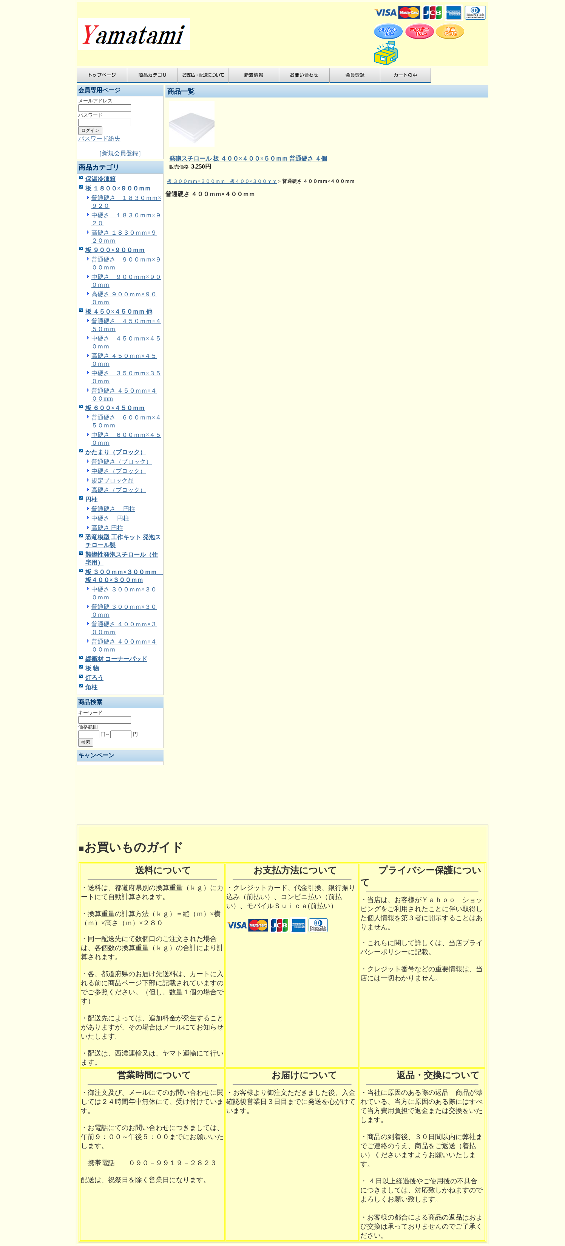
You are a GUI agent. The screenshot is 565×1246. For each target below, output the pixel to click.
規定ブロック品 (112, 480)
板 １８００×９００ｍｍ (118, 188)
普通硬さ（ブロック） (121, 461)
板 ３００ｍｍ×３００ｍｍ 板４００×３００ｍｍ (222, 181)
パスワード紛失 (99, 138)
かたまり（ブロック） (115, 452)
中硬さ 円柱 (110, 518)
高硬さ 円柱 (107, 528)
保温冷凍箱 (100, 179)
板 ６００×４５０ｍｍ (115, 408)
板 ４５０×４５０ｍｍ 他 (118, 311)
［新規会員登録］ (120, 153)
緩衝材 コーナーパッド (116, 659)
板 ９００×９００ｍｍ (115, 250)
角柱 (91, 687)
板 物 (92, 668)
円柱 (91, 499)
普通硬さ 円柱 (113, 509)
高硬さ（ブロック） (118, 490)
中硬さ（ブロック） (118, 471)
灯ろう (94, 678)
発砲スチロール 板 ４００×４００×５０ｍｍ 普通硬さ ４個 (248, 158)
